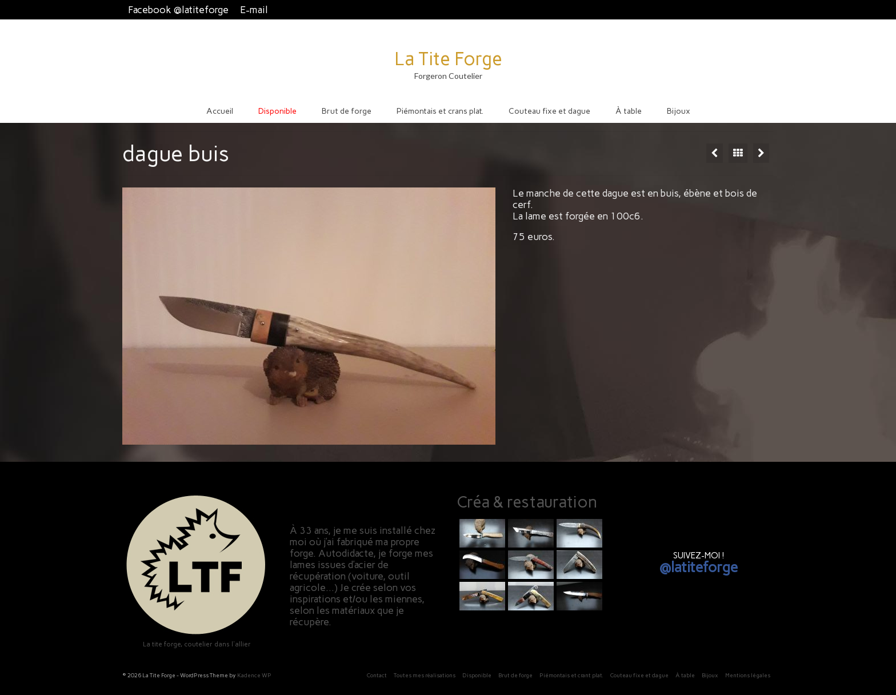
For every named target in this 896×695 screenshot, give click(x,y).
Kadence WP (254, 675)
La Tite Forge (448, 59)
